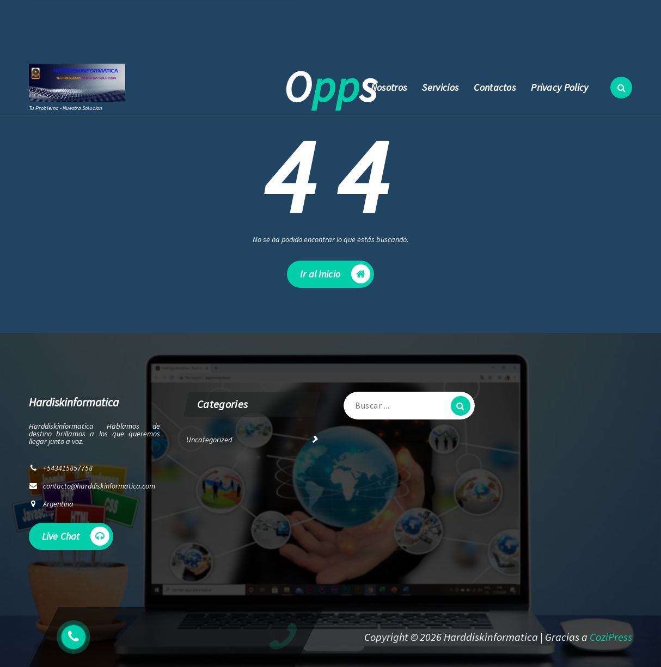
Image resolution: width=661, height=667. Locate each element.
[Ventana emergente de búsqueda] (621, 87)
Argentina (58, 506)
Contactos (495, 87)
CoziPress (611, 637)
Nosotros (389, 87)
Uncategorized (209, 442)
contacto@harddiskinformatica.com (142, 35)
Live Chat (75, 538)
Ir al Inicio (335, 277)
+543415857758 (261, 35)
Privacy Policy (559, 87)
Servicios (440, 87)
